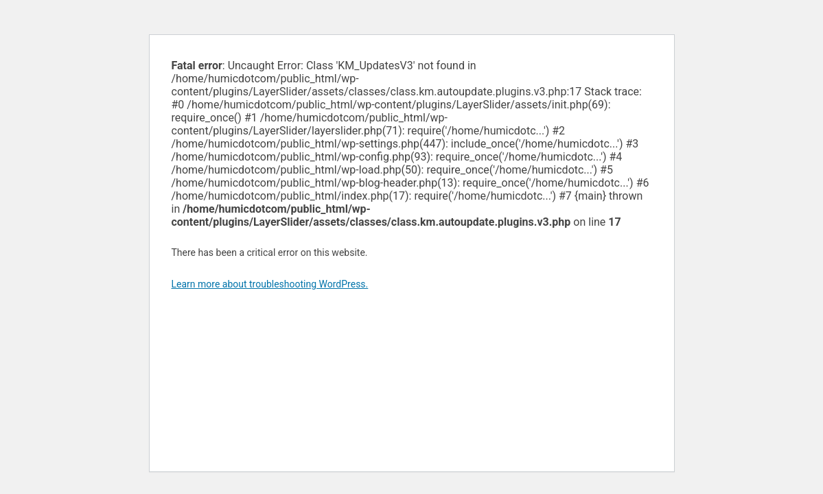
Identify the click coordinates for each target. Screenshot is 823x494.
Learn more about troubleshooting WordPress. (270, 284)
